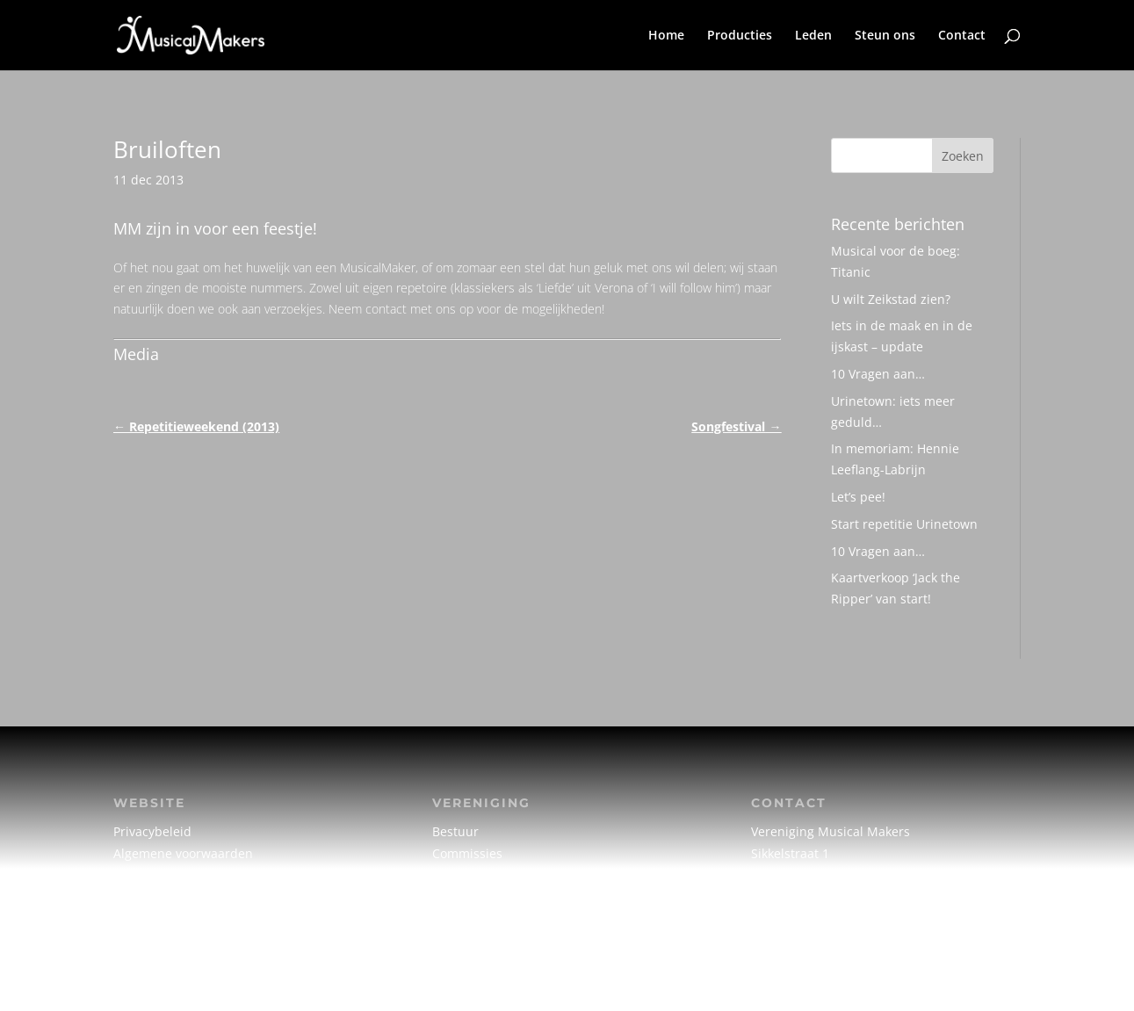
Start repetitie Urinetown (904, 524)
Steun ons (885, 36)
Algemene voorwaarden (183, 853)
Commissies (467, 853)
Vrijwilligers (466, 898)
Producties (739, 36)
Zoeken (963, 156)
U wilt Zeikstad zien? (890, 299)
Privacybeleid (152, 831)
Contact (962, 36)
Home (666, 36)
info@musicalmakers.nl (820, 898)
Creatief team (472, 875)
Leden (813, 36)
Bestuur (455, 831)
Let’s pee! (858, 496)
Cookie (132, 875)
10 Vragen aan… (878, 373)
